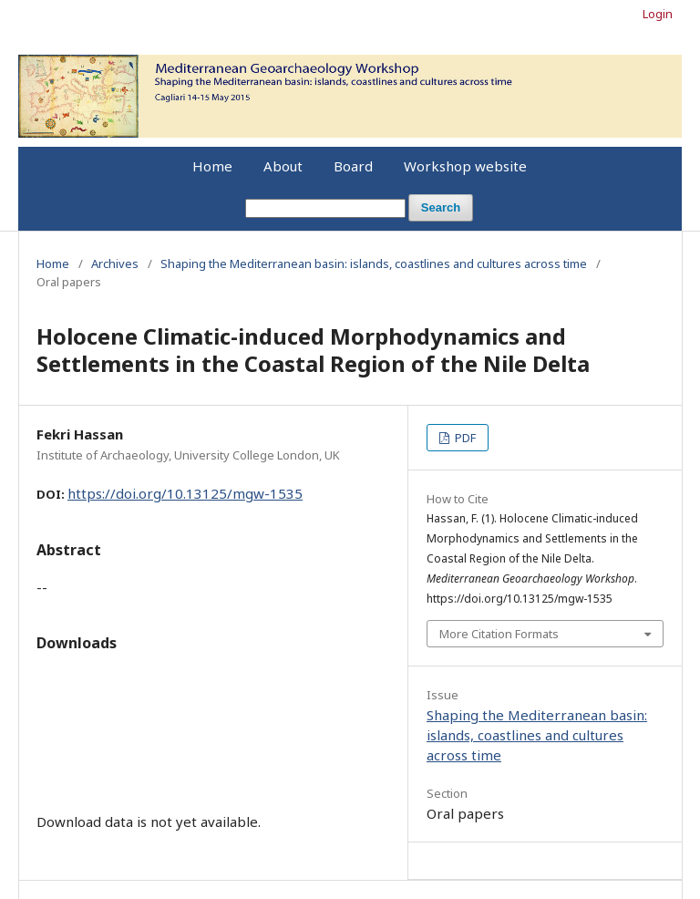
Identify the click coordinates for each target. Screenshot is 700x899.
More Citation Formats (499, 633)
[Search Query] (325, 208)
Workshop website (465, 166)
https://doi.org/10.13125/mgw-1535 (185, 493)
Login (658, 13)
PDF (464, 437)
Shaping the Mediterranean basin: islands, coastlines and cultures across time (373, 263)
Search (440, 207)
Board (353, 166)
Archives (115, 263)
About (283, 166)
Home (212, 166)
